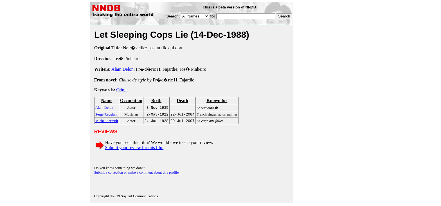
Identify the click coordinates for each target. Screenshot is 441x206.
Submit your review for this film (134, 148)
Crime (121, 89)
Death (182, 100)
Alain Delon (122, 69)
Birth (156, 100)
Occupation (131, 100)
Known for (216, 100)
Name (106, 100)
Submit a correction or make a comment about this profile (136, 173)
